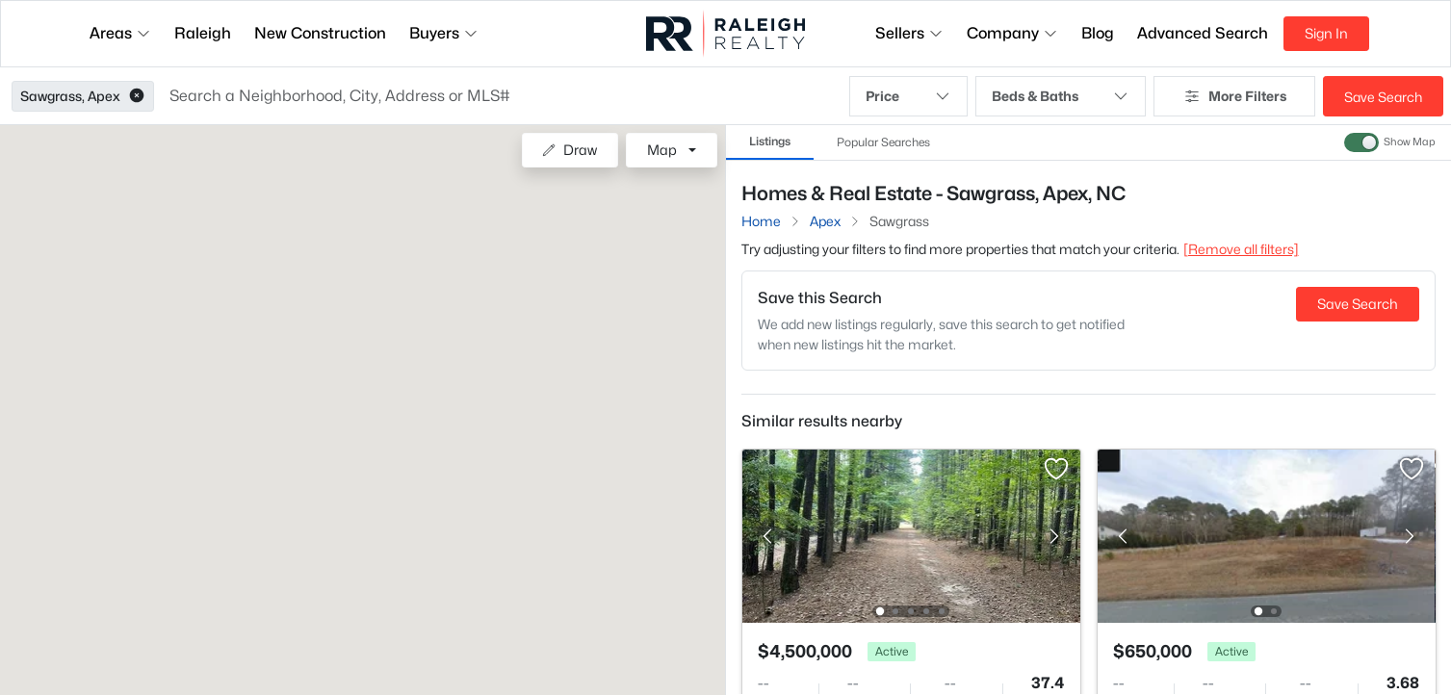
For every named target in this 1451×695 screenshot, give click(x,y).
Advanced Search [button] (1202, 33)
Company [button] (1012, 33)
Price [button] (908, 96)
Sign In (1326, 33)
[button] (136, 96)
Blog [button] (1097, 33)
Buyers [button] (444, 33)
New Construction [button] (320, 33)
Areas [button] (120, 33)
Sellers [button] (909, 33)
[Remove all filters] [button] (1241, 249)
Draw (569, 150)
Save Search (1383, 97)
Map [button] (662, 150)
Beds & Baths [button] (1060, 96)
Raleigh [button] (202, 33)
